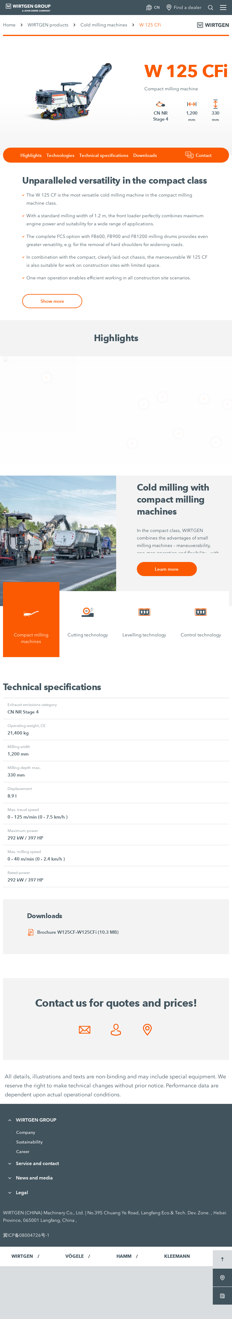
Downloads (145, 155)
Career (22, 1151)
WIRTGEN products (48, 25)
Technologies (60, 155)
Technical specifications (103, 155)
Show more (52, 301)
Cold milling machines (103, 25)
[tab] (31, 619)
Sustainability (29, 1142)
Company (25, 1132)
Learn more (167, 569)
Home (9, 25)
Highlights (31, 155)
